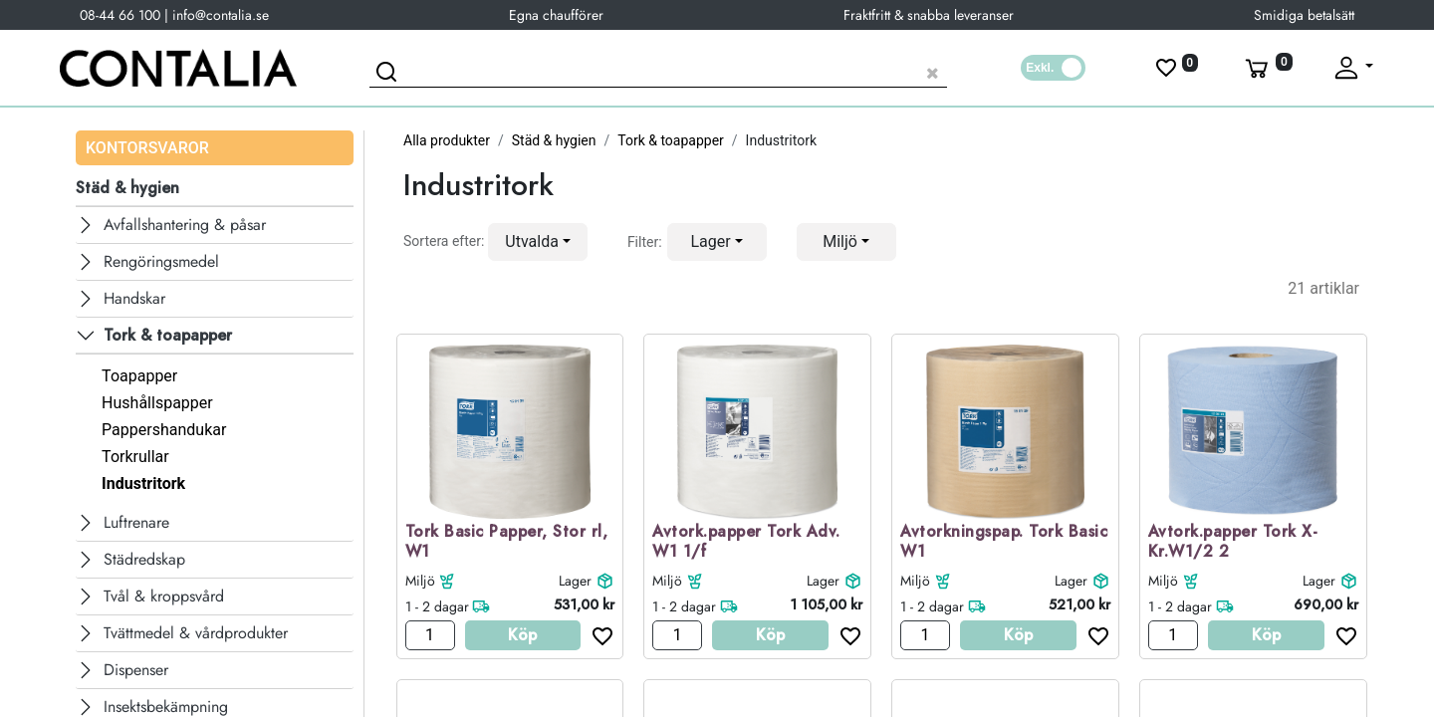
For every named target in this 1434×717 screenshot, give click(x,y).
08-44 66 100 (120, 15)
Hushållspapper (157, 402)
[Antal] (430, 635)
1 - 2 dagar (437, 606)
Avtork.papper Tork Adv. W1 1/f (746, 543)
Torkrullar (135, 456)
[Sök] (389, 75)
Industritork (143, 483)
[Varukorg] (1267, 68)
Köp (522, 634)
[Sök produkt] (658, 70)
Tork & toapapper (670, 140)
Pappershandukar (164, 429)
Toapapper (139, 375)
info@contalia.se (220, 15)
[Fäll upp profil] (1352, 68)
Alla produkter (446, 140)
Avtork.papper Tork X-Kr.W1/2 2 (1233, 543)
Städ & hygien (554, 140)
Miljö (420, 581)
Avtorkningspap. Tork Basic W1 (1003, 543)
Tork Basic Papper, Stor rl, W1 (506, 543)
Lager (575, 581)
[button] (538, 242)
